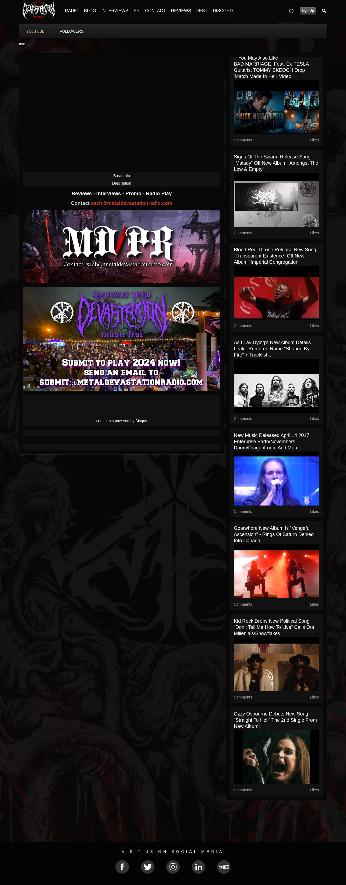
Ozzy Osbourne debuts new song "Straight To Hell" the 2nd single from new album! (275, 720)
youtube (35, 31)
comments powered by (121, 421)
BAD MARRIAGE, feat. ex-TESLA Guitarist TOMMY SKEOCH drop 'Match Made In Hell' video (271, 70)
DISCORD (223, 10)
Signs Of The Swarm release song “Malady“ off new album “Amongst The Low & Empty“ (276, 163)
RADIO (72, 10)
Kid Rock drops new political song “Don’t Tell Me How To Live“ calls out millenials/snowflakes (274, 627)
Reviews (82, 193)
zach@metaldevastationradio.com (131, 203)
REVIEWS (181, 10)
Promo (134, 193)
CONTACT (155, 10)
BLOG (90, 10)
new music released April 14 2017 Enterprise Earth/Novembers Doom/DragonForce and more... (271, 441)
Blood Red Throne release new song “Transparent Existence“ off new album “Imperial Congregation (275, 256)
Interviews (109, 193)
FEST (202, 10)
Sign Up (308, 11)
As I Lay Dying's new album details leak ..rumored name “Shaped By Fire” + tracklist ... (272, 349)
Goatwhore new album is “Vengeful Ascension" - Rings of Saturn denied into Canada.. (274, 534)
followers (72, 31)
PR (136, 10)
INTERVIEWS (114, 10)
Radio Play (159, 193)
